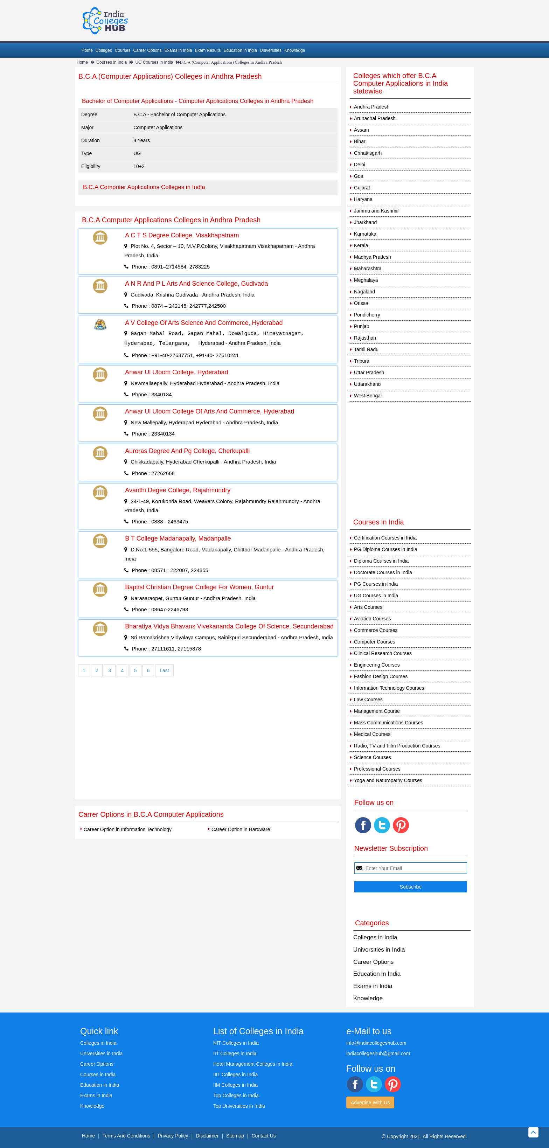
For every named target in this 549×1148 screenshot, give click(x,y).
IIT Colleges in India (234, 1053)
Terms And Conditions (126, 1136)
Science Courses (372, 757)
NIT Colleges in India (236, 1043)
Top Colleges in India (236, 1095)
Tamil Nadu (366, 349)
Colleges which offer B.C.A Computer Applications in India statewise (400, 83)
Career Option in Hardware (240, 829)
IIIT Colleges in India (235, 1074)
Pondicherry (367, 315)
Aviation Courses (372, 618)
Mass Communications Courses (388, 722)
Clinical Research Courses (383, 653)
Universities (271, 50)
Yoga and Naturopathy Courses (388, 780)
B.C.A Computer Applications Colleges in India (144, 187)
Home (87, 50)
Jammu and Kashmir (376, 211)
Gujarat (362, 187)
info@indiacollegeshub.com (376, 1043)
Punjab (361, 326)
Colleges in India (375, 937)
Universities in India (379, 949)
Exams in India (178, 50)
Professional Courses (377, 769)
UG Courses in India (154, 62)
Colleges (104, 50)
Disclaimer (207, 1136)
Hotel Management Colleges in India (252, 1064)
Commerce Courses (375, 630)
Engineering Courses (377, 665)
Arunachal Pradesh (375, 118)
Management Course (377, 711)
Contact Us (264, 1136)
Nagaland (364, 291)
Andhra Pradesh (371, 107)
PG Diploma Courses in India (385, 549)
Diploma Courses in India (381, 561)
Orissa (361, 303)
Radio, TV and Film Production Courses (397, 746)
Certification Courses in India (385, 538)
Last (164, 670)
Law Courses (368, 699)
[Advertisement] (208, 747)
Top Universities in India (239, 1106)
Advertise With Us (370, 1102)
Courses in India (111, 62)
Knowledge (294, 50)
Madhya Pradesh (372, 257)
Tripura (361, 361)
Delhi (359, 164)
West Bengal (368, 395)
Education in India (240, 50)
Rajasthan (365, 338)
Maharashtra (368, 268)
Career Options (147, 50)
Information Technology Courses (389, 688)
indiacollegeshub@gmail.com (378, 1053)
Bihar (360, 141)
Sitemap (235, 1136)
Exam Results (208, 50)
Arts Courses (368, 607)
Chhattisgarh (368, 153)
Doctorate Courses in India (383, 572)
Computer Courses (374, 642)
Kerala (361, 245)
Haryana (363, 199)
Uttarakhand (367, 384)
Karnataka (365, 234)
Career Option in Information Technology (128, 829)
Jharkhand (365, 222)
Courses (123, 50)
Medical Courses (372, 734)
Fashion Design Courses (381, 676)
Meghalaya (366, 280)
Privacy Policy (173, 1136)
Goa (358, 176)
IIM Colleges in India (235, 1085)
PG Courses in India (376, 584)
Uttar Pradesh (369, 372)
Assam (361, 130)
